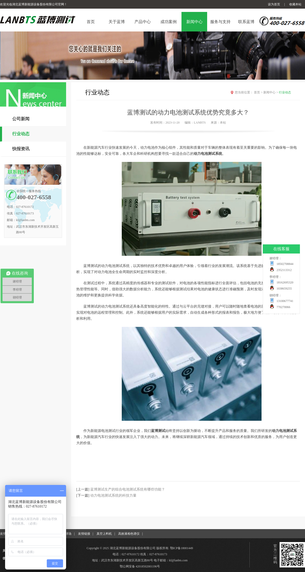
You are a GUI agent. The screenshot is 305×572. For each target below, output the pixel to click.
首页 (258, 92)
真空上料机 (104, 533)
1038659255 (284, 288)
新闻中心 (271, 92)
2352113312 (284, 270)
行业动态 (20, 133)
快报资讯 (20, 148)
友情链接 (84, 533)
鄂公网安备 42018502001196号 (140, 566)
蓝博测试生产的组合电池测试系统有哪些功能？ (127, 489)
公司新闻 (20, 118)
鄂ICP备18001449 (181, 548)
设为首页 (274, 4)
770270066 (283, 307)
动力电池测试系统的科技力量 (113, 495)
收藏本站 (295, 4)
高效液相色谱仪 (129, 533)
